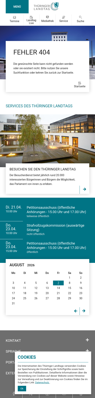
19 (35, 293)
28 (58, 298)
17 (13, 293)
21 (58, 293)
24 (13, 298)
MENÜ (17, 6)
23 (80, 293)
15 (69, 288)
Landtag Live (31, 22)
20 (47, 293)
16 (80, 288)
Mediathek (47, 20)
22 (69, 293)
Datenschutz (42, 382)
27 (47, 298)
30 (80, 298)
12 (35, 288)
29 (69, 298)
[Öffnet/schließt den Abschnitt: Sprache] (87, 351)
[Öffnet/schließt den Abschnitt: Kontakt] (87, 340)
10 (13, 288)
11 (24, 288)
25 (24, 298)
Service (63, 20)
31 (13, 303)
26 (35, 298)
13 (47, 288)
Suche (80, 21)
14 (58, 288)
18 (24, 293)
